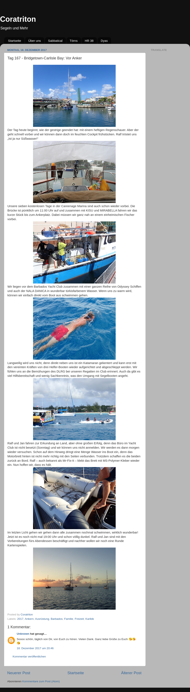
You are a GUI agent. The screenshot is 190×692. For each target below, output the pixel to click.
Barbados (57, 618)
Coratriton (18, 19)
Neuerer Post (18, 673)
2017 (20, 618)
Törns (73, 40)
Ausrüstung (42, 618)
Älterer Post (131, 673)
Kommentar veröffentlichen (29, 656)
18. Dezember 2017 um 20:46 (35, 648)
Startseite (14, 40)
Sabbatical (55, 40)
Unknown (23, 633)
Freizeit (79, 618)
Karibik (90, 618)
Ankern (29, 618)
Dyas (104, 40)
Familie (68, 618)
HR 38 (89, 40)
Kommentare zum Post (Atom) (41, 681)
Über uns (34, 40)
